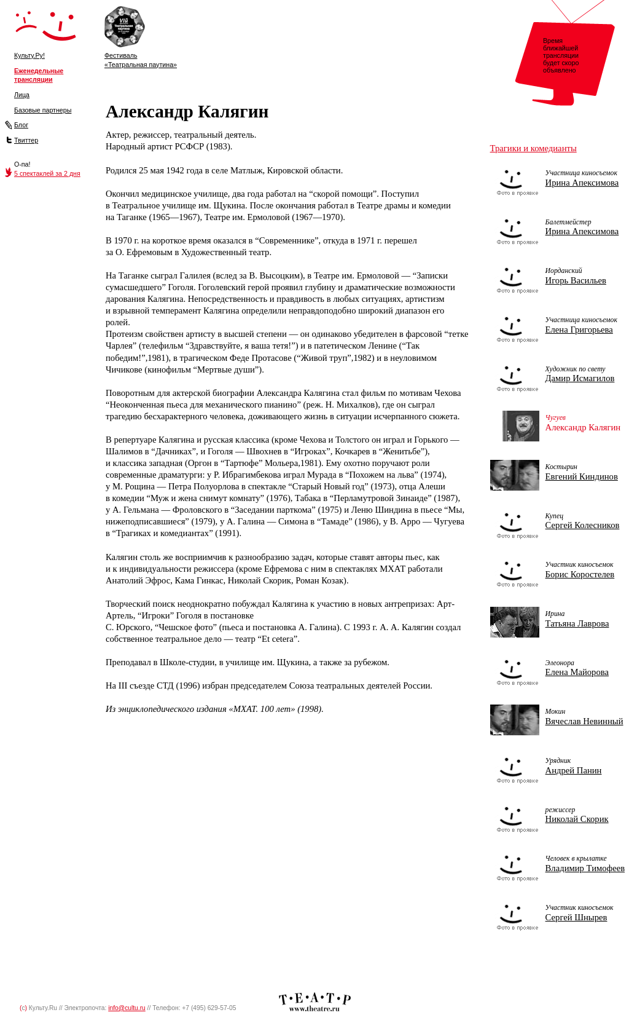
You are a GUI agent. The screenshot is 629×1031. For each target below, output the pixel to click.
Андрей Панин (573, 770)
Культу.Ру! (29, 55)
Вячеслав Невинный (584, 721)
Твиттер (26, 140)
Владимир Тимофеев (585, 868)
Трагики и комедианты (533, 148)
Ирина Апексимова (582, 183)
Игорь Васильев (575, 280)
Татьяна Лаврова (577, 623)
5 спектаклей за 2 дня (47, 173)
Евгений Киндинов (581, 476)
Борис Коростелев (580, 574)
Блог (21, 124)
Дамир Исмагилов (580, 378)
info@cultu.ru (127, 1008)
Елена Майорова (577, 672)
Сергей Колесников (582, 525)
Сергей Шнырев (576, 917)
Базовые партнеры (42, 110)
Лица (21, 94)
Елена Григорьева (579, 329)
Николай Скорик (577, 819)
